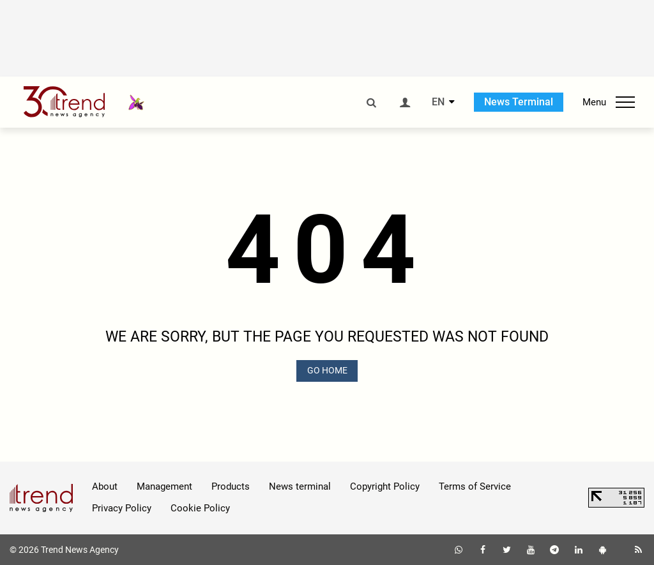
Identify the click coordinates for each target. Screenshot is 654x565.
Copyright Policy (385, 486)
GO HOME (327, 370)
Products (230, 486)
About (105, 486)
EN (438, 102)
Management (164, 486)
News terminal (300, 486)
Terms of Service (475, 486)
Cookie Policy (200, 508)
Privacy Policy (121, 508)
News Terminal (518, 102)
